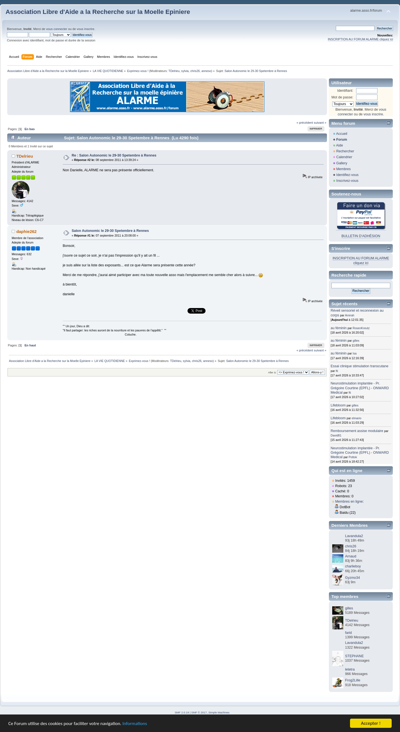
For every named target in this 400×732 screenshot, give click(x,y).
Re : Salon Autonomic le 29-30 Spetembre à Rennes (114, 155)
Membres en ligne (349, 501)
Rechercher (345, 151)
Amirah (349, 315)
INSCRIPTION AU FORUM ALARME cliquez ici (360, 39)
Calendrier (344, 157)
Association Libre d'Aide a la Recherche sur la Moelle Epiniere (98, 11)
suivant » (320, 122)
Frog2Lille (352, 680)
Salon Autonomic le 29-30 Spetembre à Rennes (110, 231)
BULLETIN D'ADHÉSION (360, 236)
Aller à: (272, 372)
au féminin (339, 328)
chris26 (195, 71)
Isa (355, 353)
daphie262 (26, 231)
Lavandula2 (354, 536)
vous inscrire (85, 29)
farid (348, 633)
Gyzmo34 (352, 578)
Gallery (341, 163)
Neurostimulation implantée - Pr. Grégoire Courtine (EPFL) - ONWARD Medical (360, 387)
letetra (350, 669)
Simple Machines (218, 712)
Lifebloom (338, 405)
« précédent (304, 122)
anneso (206, 71)
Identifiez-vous (347, 175)
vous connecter (56, 29)
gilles (356, 340)
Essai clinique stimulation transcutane (359, 366)
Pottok (353, 457)
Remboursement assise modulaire (357, 431)
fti (337, 371)
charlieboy (353, 566)
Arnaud (350, 556)
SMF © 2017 (199, 712)
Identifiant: (345, 91)
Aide (339, 145)
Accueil (341, 134)
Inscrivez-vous (347, 181)
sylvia (185, 71)
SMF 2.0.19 (182, 712)
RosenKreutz (361, 328)
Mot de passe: (342, 97)
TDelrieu (173, 71)
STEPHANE (354, 656)
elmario (356, 418)
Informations (134, 724)
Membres (343, 169)
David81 (336, 435)
